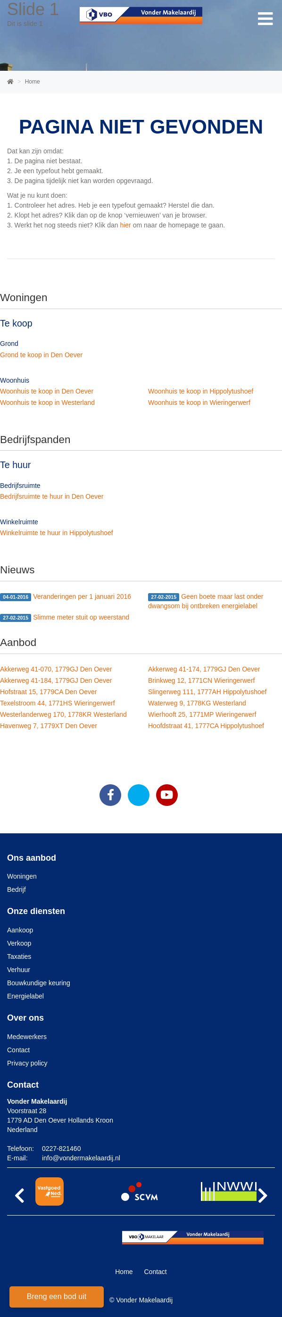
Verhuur (18, 969)
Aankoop (20, 930)
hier (125, 225)
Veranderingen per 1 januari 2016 (65, 597)
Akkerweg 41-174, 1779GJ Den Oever (204, 669)
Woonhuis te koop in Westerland (47, 402)
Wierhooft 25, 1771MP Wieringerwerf (202, 714)
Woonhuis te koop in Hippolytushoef (200, 391)
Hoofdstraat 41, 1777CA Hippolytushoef (206, 726)
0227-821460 (61, 1148)
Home (124, 1271)
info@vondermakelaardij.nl (81, 1158)
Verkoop (19, 943)
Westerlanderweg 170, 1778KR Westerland (63, 714)
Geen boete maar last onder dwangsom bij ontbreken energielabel (206, 601)
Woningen (22, 876)
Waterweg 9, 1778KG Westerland (197, 703)
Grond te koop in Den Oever (41, 355)
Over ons (25, 1018)
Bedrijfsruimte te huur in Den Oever (51, 496)
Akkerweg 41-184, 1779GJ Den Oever (56, 680)
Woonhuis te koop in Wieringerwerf (199, 402)
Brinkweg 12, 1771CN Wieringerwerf (201, 680)
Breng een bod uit (56, 1296)
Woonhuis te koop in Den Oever (46, 391)
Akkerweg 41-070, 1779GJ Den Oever (56, 669)
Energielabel (25, 996)
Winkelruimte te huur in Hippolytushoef (56, 533)
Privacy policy (27, 1063)
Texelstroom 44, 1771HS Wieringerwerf (57, 703)
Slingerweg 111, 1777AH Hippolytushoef (207, 692)
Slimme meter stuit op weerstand (64, 617)
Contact (18, 1050)
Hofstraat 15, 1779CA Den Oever (48, 692)
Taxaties (19, 956)
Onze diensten (36, 911)
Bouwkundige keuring (38, 983)
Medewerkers (27, 1036)
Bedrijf (16, 889)
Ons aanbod (31, 858)
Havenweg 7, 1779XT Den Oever (48, 726)
